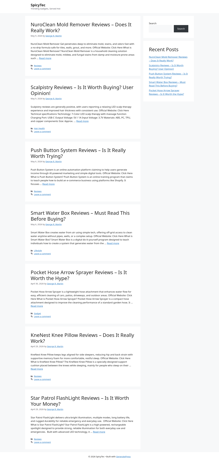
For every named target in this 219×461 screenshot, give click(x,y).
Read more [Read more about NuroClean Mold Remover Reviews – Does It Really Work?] (45, 58)
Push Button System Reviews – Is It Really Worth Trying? (78, 153)
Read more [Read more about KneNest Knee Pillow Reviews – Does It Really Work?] (37, 369)
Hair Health (39, 128)
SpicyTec (38, 5)
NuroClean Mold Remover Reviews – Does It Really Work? (81, 27)
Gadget (37, 313)
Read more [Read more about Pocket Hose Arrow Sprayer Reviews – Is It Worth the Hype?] (37, 306)
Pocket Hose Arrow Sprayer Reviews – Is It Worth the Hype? (79, 275)
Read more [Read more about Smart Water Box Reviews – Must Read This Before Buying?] (113, 243)
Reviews (38, 65)
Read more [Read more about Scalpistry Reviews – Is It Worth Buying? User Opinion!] (82, 121)
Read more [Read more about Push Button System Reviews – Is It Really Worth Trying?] (48, 184)
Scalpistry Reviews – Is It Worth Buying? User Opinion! (82, 90)
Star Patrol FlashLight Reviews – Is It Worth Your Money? (80, 401)
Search (153, 23)
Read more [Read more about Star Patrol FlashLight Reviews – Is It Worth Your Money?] (99, 431)
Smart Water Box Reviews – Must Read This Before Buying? (80, 216)
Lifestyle (38, 250)
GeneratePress (123, 456)
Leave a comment (42, 68)
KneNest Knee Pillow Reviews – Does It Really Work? (82, 338)
